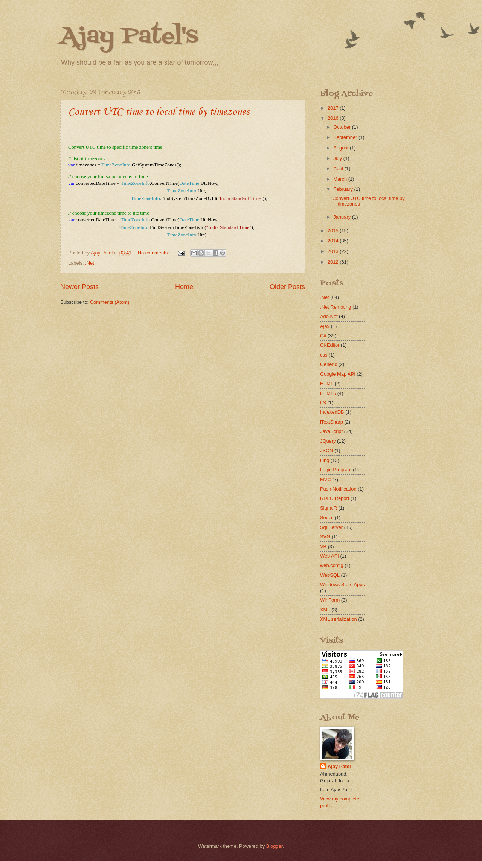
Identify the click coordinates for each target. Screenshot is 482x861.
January (342, 217)
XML (325, 610)
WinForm (330, 600)
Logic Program (336, 469)
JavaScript (331, 431)
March (340, 179)
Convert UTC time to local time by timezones (158, 112)
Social (326, 517)
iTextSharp (331, 422)
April (338, 168)
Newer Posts (79, 287)
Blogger (274, 846)
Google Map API (337, 374)
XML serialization (338, 619)
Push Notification (338, 489)
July (338, 158)
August (341, 148)
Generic (328, 364)
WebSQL (330, 575)
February (343, 189)
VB (323, 546)
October (342, 127)
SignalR (328, 508)
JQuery (328, 441)
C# (323, 335)
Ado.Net (329, 316)
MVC (325, 479)
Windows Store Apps (342, 584)
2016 (334, 118)
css (323, 355)
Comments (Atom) (109, 302)
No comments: (154, 253)
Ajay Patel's (129, 37)
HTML (326, 383)
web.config (331, 565)
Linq (324, 460)
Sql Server (331, 527)
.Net (89, 263)
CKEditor (330, 345)
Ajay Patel (339, 766)
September (345, 137)
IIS (323, 402)
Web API (329, 556)
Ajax (324, 326)
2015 (334, 230)
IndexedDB (332, 412)
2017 (334, 108)
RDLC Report (334, 498)
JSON (326, 450)
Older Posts (287, 287)
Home (184, 287)
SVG (325, 536)
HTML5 (328, 393)
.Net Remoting (335, 307)
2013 (334, 251)
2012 (334, 262)
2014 (334, 241)
